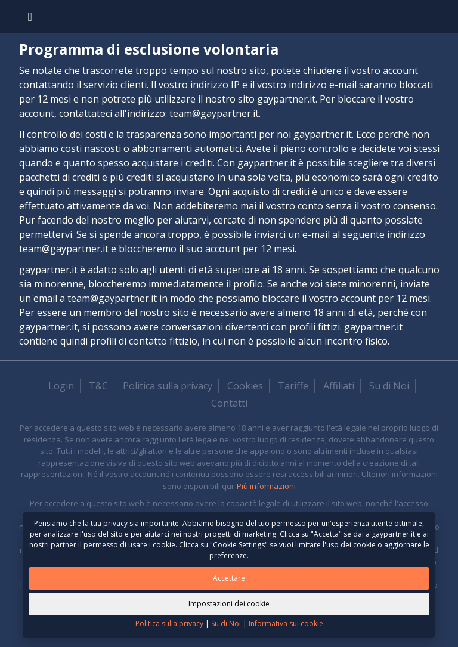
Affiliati (338, 385)
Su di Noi (389, 385)
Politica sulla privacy (167, 385)
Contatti (229, 403)
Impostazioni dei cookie (229, 604)
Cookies (245, 385)
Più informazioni (266, 486)
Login (61, 385)
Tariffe (293, 385)
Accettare (229, 578)
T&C (98, 385)
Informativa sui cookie (286, 623)
